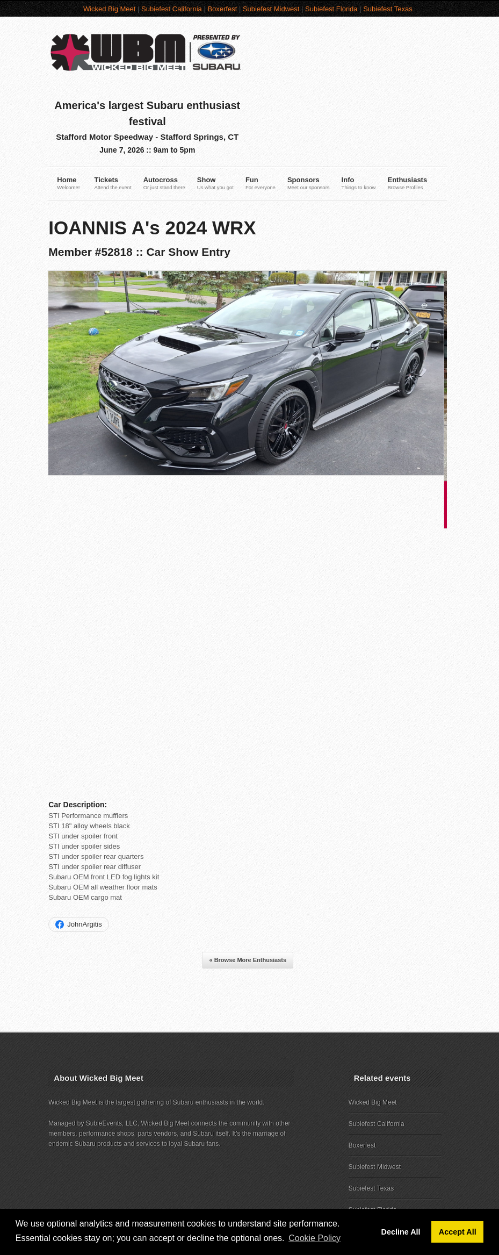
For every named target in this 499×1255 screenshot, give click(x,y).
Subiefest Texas (389, 9)
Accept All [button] (457, 1232)
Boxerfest (224, 9)
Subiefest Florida (333, 9)
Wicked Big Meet (111, 9)
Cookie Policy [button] (314, 1238)
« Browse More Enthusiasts (249, 898)
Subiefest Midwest (272, 9)
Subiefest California (173, 9)
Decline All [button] (401, 1232)
